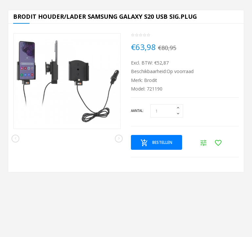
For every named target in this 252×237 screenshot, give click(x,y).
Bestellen (156, 143)
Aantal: (137, 110)
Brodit (150, 80)
